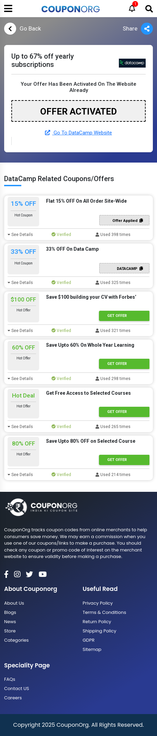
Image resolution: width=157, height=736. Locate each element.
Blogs (10, 612)
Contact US (16, 688)
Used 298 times (113, 378)
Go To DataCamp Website (78, 133)
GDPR (89, 640)
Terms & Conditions (104, 612)
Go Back (22, 29)
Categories (16, 640)
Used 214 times (113, 474)
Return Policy (97, 621)
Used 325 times (113, 282)
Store (10, 631)
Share (138, 29)
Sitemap (92, 649)
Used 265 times (113, 426)
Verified (61, 234)
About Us (14, 603)
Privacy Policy (98, 603)
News (10, 621)
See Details (20, 234)
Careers (13, 698)
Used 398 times (113, 234)
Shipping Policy (99, 631)
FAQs (9, 679)
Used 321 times (113, 330)
